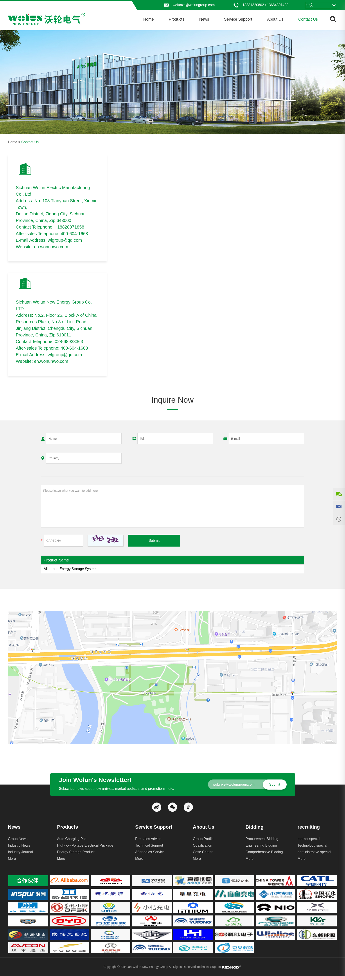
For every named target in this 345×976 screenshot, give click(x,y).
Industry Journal (20, 852)
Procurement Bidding (262, 839)
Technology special (312, 845)
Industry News (19, 845)
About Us (275, 19)
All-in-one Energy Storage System (70, 569)
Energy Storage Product (76, 852)
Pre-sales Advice (148, 839)
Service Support (238, 19)
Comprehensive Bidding (264, 852)
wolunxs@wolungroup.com (194, 5)
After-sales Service (150, 852)
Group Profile (203, 839)
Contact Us (308, 19)
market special (309, 839)
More (12, 858)
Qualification (202, 845)
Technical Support (149, 845)
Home (148, 19)
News (204, 19)
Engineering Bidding (261, 845)
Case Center (203, 852)
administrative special (314, 852)
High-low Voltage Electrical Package (85, 845)
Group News (17, 839)
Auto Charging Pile (71, 839)
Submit (154, 540)
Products (176, 19)
